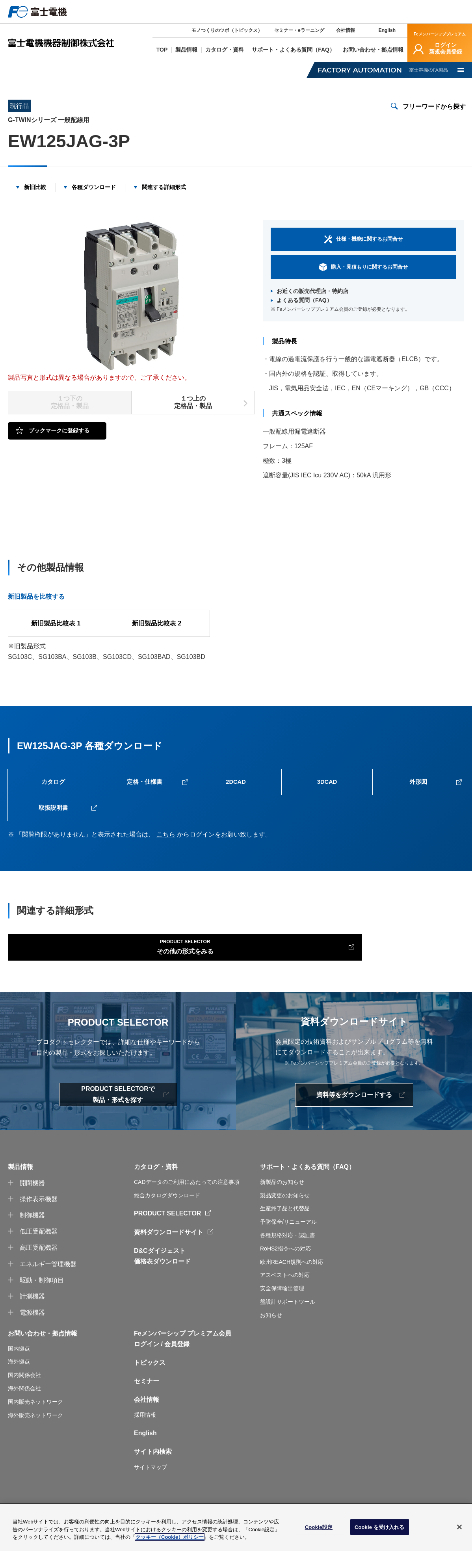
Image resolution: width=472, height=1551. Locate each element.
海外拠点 (19, 1387)
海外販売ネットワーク (35, 1440)
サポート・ (276, 1192)
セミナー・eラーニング (299, 30)
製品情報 (50, 69)
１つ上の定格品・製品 (193, 412)
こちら (165, 854)
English (387, 30)
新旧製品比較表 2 (159, 632)
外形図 (418, 794)
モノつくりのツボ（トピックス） (226, 30)
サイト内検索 (153, 1477)
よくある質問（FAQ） (304, 310)
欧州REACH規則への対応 (291, 1287)
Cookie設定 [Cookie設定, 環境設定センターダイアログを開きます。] (319, 1529)
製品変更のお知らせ (285, 1220)
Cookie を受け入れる (380, 1529)
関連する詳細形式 (164, 196)
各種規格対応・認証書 (287, 1261)
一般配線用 (187, 69)
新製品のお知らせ (282, 1207)
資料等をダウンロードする (354, 1120)
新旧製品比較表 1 (58, 632)
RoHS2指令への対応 (285, 1274)
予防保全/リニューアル (288, 1247)
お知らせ (271, 1340)
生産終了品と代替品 (285, 1234)
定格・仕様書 (145, 794)
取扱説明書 (53, 825)
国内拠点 (19, 1374)
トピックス (149, 1388)
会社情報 (345, 30)
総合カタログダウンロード (167, 1220)
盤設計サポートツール (287, 1327)
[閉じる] (459, 1528)
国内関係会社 (24, 1400)
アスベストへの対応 (285, 1300)
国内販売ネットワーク (35, 1427)
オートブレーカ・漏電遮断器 (117, 69)
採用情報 (145, 1440)
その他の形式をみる (83, 969)
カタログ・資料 (156, 1192)
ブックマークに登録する (59, 440)
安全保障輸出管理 (282, 1314)
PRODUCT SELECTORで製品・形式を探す (117, 1119)
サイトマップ (150, 1492)
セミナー (146, 1406)
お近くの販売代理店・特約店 (312, 300)
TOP (13, 69)
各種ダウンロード (94, 196)
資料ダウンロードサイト (168, 1257)
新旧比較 (35, 196)
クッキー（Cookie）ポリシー (170, 1539)
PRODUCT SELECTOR (167, 1239)
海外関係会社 (24, 1414)
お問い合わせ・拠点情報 (42, 1358)
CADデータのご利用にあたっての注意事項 (187, 1207)
